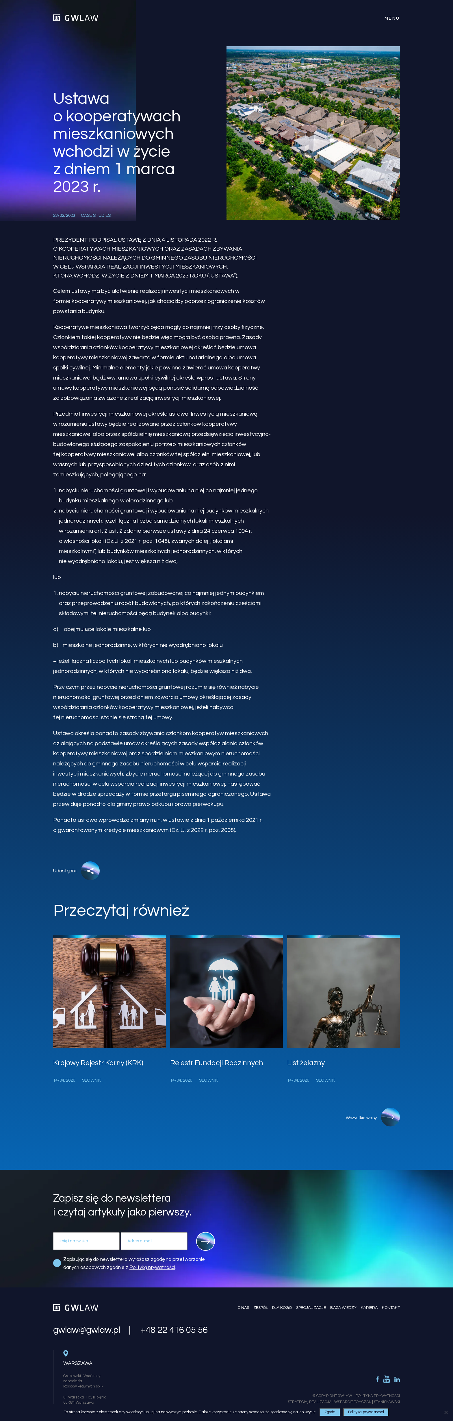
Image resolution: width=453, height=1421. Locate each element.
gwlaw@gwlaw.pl (86, 1330)
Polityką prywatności (152, 1267)
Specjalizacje (311, 1308)
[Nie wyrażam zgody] (446, 1412)
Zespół (260, 1308)
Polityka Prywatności (378, 1396)
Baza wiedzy (343, 1308)
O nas (243, 1308)
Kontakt (391, 1308)
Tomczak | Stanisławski (377, 1402)
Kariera (369, 1308)
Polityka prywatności (366, 1412)
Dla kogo (282, 1308)
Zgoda (329, 1412)
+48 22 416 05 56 (174, 1330)
